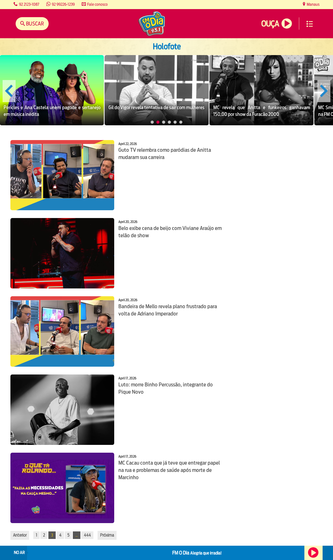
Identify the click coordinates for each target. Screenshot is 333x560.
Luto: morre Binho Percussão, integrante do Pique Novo (165, 388)
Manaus (312, 4)
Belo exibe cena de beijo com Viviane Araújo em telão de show (170, 232)
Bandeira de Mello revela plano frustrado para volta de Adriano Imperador (167, 310)
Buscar (34, 24)
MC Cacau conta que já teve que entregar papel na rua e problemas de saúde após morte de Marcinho (169, 470)
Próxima (107, 535)
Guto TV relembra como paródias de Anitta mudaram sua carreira (164, 153)
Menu (309, 24)
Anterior (20, 535)
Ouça (270, 23)
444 (87, 535)
